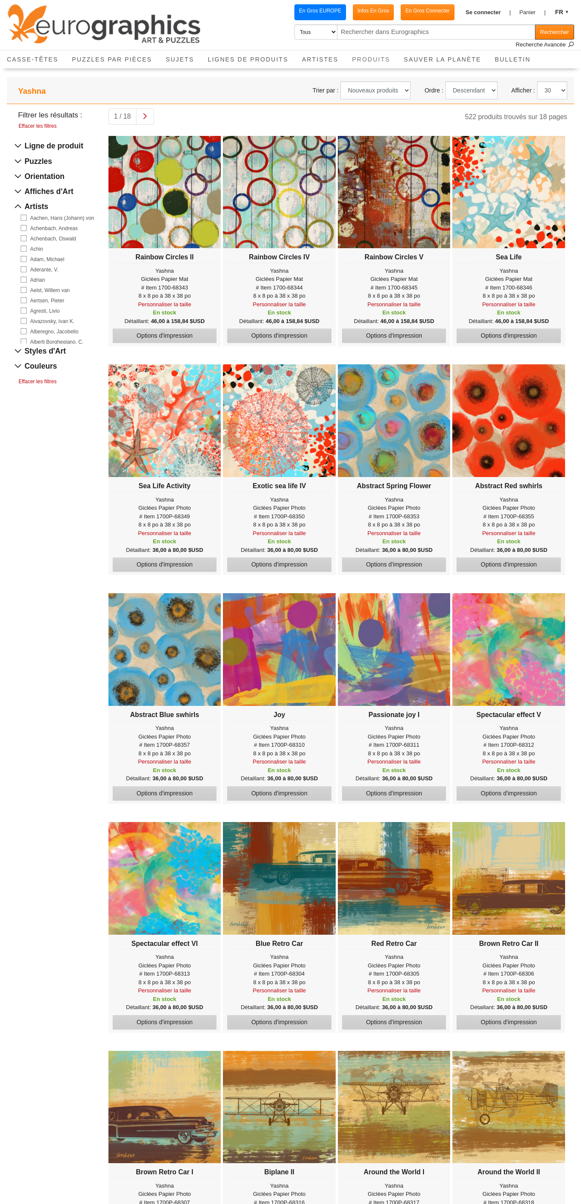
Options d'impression (164, 335)
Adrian (37, 280)
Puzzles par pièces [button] (112, 59)
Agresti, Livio (45, 311)
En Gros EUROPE (320, 11)
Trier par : (325, 90)
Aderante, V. (44, 270)
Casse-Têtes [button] (32, 59)
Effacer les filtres (37, 126)
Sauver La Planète (442, 59)
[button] (488, 12)
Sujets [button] (180, 59)
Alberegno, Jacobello (54, 332)
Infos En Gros (373, 11)
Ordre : (433, 90)
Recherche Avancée (545, 44)
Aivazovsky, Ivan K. (52, 321)
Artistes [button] (320, 59)
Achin (36, 249)
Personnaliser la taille (165, 304)
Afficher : (523, 90)
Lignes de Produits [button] (248, 59)
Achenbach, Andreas (54, 228)
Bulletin (513, 59)
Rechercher (554, 32)
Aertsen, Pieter (47, 301)
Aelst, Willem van (50, 290)
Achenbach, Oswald (53, 239)
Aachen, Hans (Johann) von (62, 218)
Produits (374, 56)
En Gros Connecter (427, 11)
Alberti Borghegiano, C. (56, 342)
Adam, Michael (47, 259)
